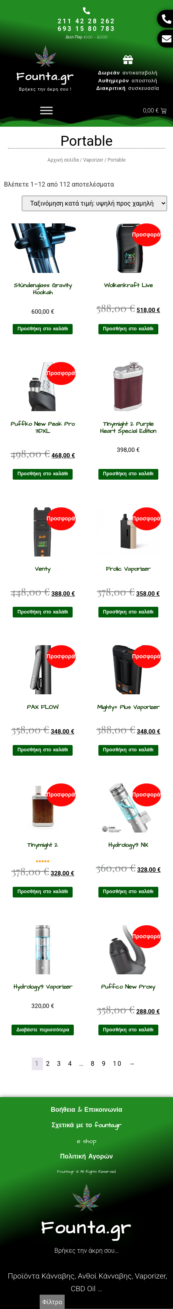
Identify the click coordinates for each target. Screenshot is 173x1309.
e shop (86, 1141)
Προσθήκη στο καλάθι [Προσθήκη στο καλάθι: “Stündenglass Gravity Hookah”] (42, 329)
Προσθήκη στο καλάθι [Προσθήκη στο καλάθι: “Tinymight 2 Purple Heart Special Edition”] (128, 474)
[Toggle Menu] (46, 110)
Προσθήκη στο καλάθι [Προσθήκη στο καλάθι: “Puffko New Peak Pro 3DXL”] (42, 474)
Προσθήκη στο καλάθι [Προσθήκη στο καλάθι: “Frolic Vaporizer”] (128, 612)
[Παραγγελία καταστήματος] (94, 203)
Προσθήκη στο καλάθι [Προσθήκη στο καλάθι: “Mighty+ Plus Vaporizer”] (128, 750)
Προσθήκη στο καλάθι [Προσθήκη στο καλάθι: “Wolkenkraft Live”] (128, 329)
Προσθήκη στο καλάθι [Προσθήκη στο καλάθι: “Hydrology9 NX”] (128, 891)
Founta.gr (45, 76)
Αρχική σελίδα (63, 160)
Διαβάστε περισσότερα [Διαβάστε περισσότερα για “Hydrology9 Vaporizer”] (42, 1030)
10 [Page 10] (117, 1063)
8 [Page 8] (93, 1063)
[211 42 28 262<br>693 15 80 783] (86, 10)
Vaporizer (93, 160)
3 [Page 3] (59, 1063)
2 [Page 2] (48, 1063)
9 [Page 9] (104, 1063)
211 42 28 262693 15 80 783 (86, 24)
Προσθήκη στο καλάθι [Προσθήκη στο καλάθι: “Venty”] (42, 612)
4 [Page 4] (70, 1063)
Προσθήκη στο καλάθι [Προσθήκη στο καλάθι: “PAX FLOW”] (42, 750)
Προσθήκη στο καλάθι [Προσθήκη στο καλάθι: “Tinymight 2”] (42, 891)
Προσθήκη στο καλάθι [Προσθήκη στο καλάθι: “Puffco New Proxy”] (128, 1030)
